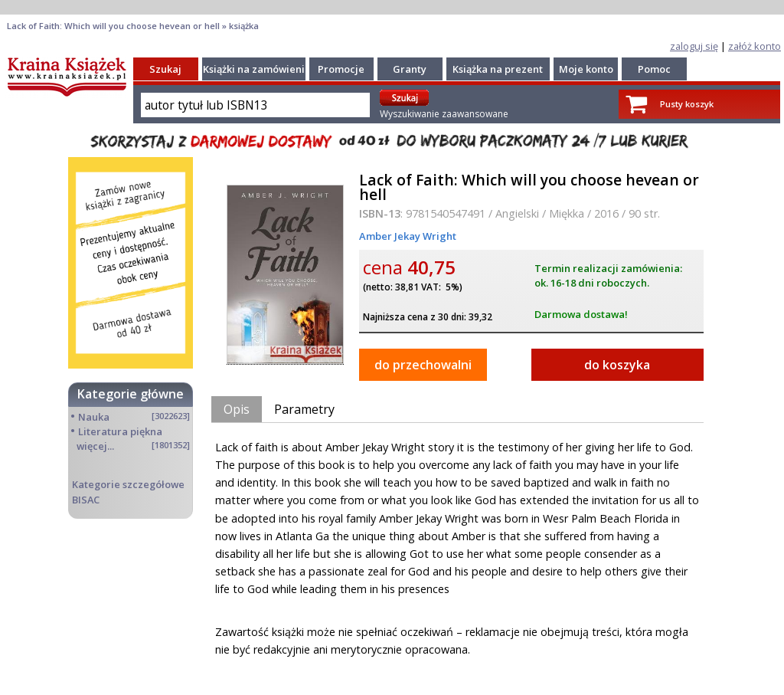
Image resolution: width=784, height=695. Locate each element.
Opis (237, 409)
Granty (409, 69)
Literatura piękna (120, 431)
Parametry (304, 409)
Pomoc (654, 69)
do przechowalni (423, 364)
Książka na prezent (497, 69)
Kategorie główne (130, 393)
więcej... (95, 446)
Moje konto (586, 69)
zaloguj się (694, 46)
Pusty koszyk (687, 104)
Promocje (341, 69)
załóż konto (754, 46)
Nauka (93, 417)
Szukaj (165, 69)
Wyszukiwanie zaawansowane (444, 113)
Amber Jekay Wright (407, 236)
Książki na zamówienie (257, 69)
